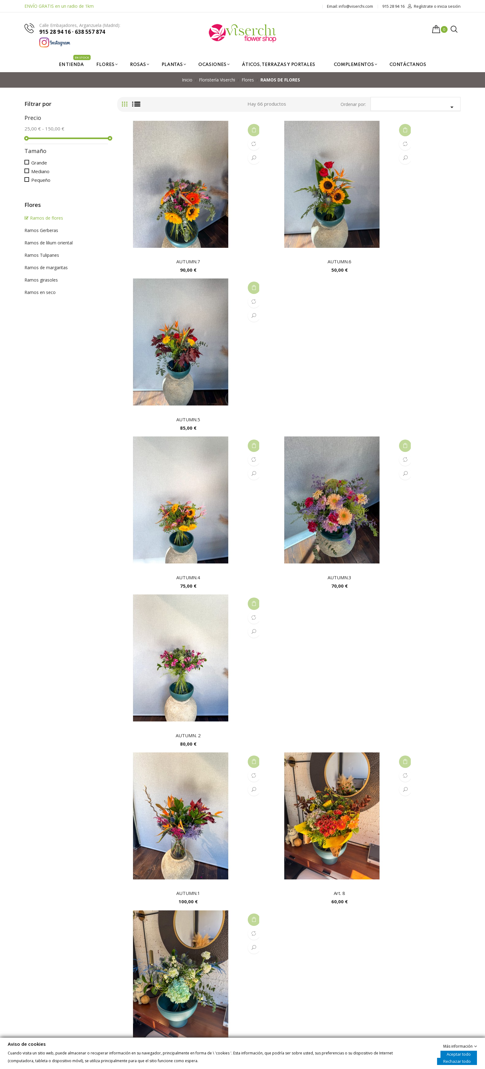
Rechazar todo (457, 1061)
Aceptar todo (459, 1054)
